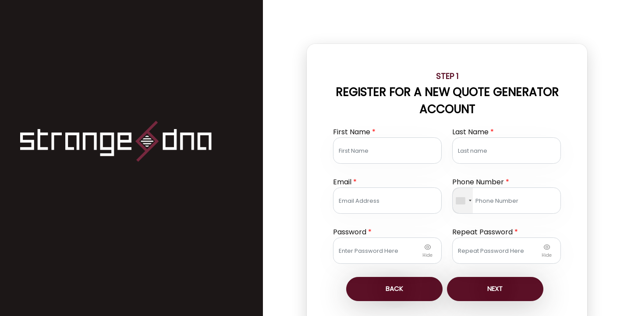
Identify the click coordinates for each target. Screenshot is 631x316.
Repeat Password (485, 204)
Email (360, 154)
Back (395, 261)
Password (367, 204)
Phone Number (480, 154)
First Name (369, 104)
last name (473, 104)
